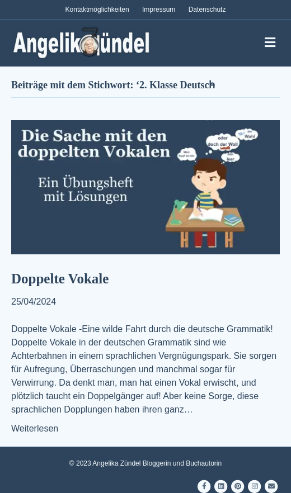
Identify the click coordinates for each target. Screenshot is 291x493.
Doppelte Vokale (60, 278)
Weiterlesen (34, 428)
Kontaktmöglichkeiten (97, 9)
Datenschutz (207, 9)
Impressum (158, 9)
